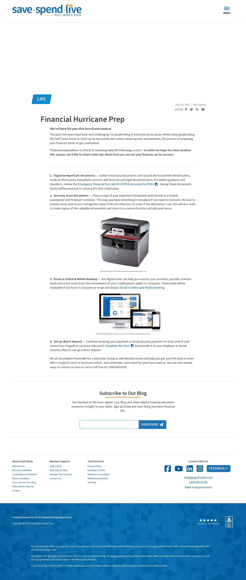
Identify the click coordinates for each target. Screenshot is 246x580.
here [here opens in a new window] (144, 271)
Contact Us (55, 478)
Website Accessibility (98, 474)
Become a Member (22, 470)
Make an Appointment (198, 487)
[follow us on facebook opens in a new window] (168, 468)
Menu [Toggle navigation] (226, 11)
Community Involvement (24, 474)
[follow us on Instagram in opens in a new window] (200, 468)
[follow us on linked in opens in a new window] (190, 468)
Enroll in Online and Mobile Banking (142, 287)
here (118, 334)
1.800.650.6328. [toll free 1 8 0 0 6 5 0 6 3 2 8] (159, 565)
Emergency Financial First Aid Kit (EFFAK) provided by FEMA (118, 184)
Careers (16, 490)
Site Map (91, 482)
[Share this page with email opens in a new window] (203, 109)
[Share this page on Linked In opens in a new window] (197, 109)
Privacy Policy (94, 466)
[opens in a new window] (208, 522)
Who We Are (18, 466)
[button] (2, 9)
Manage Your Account (61, 474)
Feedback (218, 468)
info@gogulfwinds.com (198, 477)
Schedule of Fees (96, 470)
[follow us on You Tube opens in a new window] (179, 468)
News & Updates (21, 478)
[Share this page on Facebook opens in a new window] (186, 109)
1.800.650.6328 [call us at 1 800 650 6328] (198, 482)
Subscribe (152, 424)
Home (11, 18)
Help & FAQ (55, 466)
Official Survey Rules (97, 478)
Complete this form (119, 346)
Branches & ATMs (58, 470)
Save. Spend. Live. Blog (24, 482)
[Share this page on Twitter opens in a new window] (191, 109)
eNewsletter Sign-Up (23, 486)
